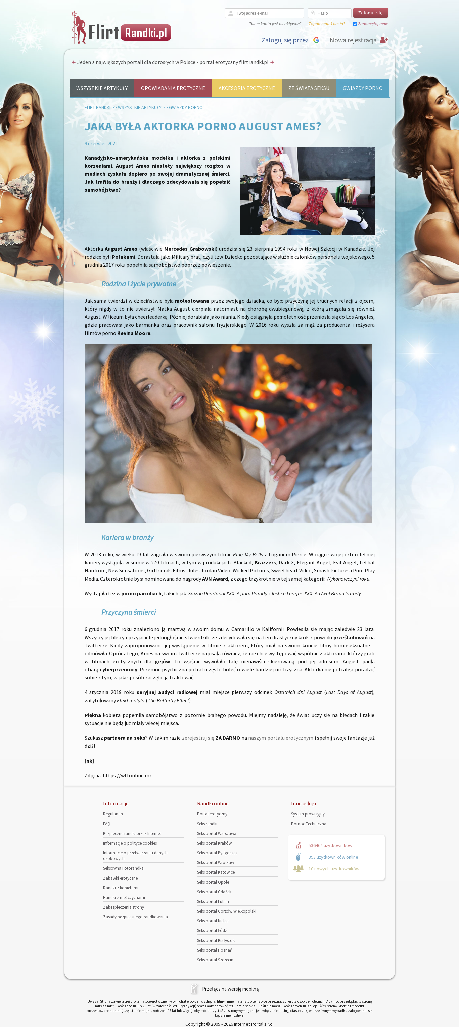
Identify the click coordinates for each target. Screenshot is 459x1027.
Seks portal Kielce (212, 921)
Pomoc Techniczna (308, 824)
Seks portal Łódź (212, 930)
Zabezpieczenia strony (123, 907)
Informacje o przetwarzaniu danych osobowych (135, 855)
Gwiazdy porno (363, 88)
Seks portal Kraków (214, 843)
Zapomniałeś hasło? (327, 24)
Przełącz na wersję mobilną (230, 989)
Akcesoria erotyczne (247, 88)
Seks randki (207, 824)
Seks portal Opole (213, 882)
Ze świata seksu (308, 88)
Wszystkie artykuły (102, 88)
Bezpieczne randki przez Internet (132, 833)
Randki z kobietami (120, 888)
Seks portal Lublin (213, 901)
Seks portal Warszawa (216, 833)
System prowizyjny (308, 814)
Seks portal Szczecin (215, 960)
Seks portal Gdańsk (214, 892)
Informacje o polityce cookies (130, 843)
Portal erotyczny (212, 814)
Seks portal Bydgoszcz (217, 853)
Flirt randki (97, 107)
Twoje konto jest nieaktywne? (275, 24)
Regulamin (113, 814)
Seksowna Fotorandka (123, 868)
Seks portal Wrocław (215, 862)
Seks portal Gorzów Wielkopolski (226, 911)
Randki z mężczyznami (124, 897)
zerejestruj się (198, 737)
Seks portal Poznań (214, 950)
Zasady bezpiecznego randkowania (135, 917)
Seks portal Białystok (216, 940)
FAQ (106, 824)
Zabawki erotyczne (120, 878)
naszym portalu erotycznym (280, 737)
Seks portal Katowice (216, 872)
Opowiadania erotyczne (173, 88)
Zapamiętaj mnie (373, 24)
